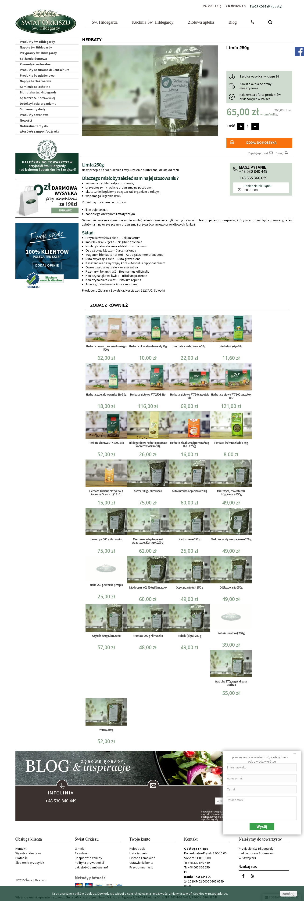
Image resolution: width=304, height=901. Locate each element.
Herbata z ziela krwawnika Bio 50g (106, 394)
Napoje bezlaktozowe (35, 80)
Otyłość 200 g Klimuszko (106, 635)
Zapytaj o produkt (260, 152)
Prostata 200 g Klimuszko (148, 635)
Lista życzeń (138, 852)
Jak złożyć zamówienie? (91, 866)
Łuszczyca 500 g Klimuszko (106, 538)
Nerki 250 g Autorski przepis (106, 584)
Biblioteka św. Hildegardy (38, 92)
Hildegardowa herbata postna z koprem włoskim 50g (148, 443)
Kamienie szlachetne (35, 86)
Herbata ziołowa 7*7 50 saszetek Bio (189, 395)
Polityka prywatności (89, 862)
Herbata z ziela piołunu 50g (189, 345)
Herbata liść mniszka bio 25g (231, 442)
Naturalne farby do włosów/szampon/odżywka (39, 128)
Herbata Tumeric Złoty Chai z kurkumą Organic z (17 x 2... (106, 491)
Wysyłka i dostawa (28, 852)
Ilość (230, 125)
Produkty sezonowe (34, 114)
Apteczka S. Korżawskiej (37, 97)
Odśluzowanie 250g (231, 587)
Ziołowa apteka (201, 21)
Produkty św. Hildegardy (37, 41)
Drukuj (282, 152)
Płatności (21, 857)
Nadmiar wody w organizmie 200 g (231, 538)
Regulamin (82, 852)
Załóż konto (235, 6)
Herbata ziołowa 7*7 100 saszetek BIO (231, 395)
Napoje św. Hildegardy (36, 47)
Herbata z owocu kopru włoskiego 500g (106, 347)
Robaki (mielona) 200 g (231, 632)
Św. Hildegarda (105, 21)
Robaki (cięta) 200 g (189, 635)
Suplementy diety (33, 109)
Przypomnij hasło (141, 866)
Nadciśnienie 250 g (189, 538)
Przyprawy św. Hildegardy (38, 52)
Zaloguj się (210, 6)
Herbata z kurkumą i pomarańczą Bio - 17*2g (189, 443)
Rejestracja (137, 848)
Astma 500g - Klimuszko (148, 490)
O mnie (80, 848)
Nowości (26, 120)
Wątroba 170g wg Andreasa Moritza (231, 682)
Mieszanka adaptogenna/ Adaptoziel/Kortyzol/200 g (147, 540)
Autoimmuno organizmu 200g (189, 490)
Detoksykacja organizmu (38, 103)
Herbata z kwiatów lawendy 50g (148, 345)
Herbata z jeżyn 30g (231, 345)
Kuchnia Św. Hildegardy (152, 21)
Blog (233, 21)
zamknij (288, 894)
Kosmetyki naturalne (35, 64)
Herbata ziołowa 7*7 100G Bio (106, 442)
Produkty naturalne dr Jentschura (44, 69)
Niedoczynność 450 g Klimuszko (148, 587)
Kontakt (20, 848)
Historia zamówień (142, 857)
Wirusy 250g (106, 729)
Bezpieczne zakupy (88, 857)
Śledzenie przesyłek (29, 862)
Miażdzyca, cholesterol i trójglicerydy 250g (231, 491)
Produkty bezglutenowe (37, 75)
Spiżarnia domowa (33, 58)
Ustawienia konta (141, 862)
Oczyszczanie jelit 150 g (189, 587)
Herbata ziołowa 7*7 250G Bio (147, 394)
